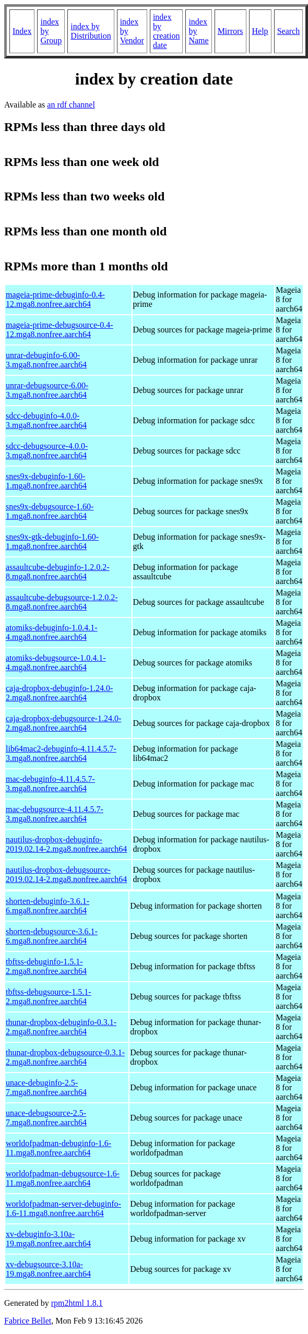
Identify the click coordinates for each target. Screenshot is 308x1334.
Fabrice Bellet (27, 1320)
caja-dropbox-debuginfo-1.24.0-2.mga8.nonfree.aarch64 (59, 693)
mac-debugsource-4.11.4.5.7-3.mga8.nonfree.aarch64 (54, 814)
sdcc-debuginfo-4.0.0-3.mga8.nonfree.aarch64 (46, 420)
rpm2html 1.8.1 (77, 1303)
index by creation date (166, 31)
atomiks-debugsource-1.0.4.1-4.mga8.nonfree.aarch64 (56, 662)
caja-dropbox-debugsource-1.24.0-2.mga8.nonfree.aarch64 (63, 723)
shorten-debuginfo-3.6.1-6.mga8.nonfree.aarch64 (47, 906)
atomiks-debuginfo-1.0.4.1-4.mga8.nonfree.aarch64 (52, 632)
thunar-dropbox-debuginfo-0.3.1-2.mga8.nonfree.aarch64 (61, 1027)
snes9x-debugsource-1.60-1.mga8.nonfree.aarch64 (49, 511)
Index (22, 31)
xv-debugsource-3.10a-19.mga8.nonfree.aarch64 (48, 1269)
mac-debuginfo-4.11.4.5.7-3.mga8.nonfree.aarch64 (50, 784)
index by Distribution (90, 31)
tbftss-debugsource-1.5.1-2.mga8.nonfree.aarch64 (48, 996)
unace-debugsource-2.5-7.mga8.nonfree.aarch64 (46, 1118)
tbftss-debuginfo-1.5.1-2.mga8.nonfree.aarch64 (46, 966)
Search (288, 31)
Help (260, 31)
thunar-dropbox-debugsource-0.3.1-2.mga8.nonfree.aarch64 (65, 1057)
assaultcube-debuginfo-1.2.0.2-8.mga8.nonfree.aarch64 (58, 572)
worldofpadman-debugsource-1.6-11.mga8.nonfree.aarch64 (63, 1178)
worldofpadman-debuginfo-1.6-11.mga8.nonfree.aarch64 (58, 1148)
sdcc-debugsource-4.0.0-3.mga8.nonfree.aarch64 (47, 451)
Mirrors (230, 31)
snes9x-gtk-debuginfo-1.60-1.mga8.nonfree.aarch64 (52, 541)
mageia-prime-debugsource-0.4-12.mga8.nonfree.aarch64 (59, 329)
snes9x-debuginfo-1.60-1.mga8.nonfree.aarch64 (46, 481)
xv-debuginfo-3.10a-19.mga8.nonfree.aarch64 (48, 1239)
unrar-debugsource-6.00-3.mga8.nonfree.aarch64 (47, 390)
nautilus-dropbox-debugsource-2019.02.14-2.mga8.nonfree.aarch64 (66, 874)
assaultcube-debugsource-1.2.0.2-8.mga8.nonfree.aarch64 (62, 602)
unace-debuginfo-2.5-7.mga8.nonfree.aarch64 (46, 1087)
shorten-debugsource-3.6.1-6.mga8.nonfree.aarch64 (52, 936)
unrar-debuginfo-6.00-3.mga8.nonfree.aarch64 (46, 360)
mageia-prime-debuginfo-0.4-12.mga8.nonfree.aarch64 (55, 299)
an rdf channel (71, 104)
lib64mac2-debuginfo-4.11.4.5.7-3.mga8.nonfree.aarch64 (61, 753)
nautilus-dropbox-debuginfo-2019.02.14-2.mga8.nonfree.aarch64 (66, 844)
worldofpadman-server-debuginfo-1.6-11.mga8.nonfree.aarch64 (63, 1208)
